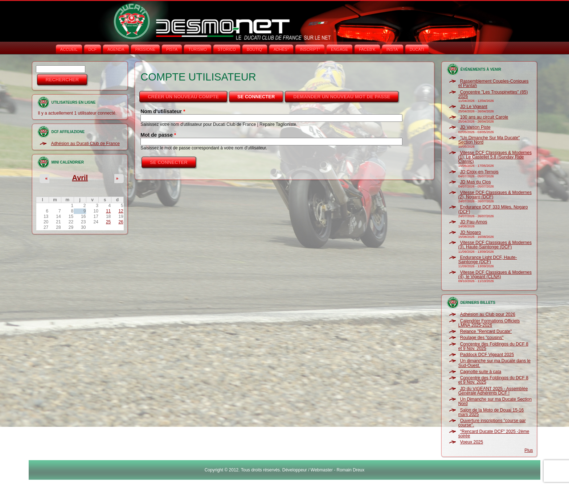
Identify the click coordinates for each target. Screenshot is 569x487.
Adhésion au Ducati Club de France (85, 143)
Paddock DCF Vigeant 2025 (487, 354)
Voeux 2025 (471, 442)
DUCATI (417, 49)
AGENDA (115, 49)
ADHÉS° (281, 49)
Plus (528, 450)
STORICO (227, 49)
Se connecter (260, 94)
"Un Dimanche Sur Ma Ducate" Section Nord (489, 140)
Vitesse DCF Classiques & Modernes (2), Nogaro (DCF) (495, 194)
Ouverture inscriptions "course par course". (492, 423)
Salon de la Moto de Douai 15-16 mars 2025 (491, 412)
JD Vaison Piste (475, 127)
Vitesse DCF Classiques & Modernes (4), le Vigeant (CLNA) (495, 274)
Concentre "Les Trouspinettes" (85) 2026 (493, 94)
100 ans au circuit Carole (484, 117)
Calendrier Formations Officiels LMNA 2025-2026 (489, 323)
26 (120, 221)
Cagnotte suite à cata (480, 371)
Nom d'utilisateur (162, 111)
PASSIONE (145, 49)
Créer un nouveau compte (183, 96)
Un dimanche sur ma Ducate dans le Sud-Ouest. (494, 363)
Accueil (69, 49)
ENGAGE (339, 49)
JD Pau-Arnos (473, 221)
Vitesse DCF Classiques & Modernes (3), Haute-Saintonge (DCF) (495, 244)
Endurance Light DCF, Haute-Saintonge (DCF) (487, 259)
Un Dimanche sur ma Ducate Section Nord (495, 401)
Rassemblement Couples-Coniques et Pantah (493, 83)
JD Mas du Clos (475, 182)
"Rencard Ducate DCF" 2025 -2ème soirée (493, 433)
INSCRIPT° (310, 49)
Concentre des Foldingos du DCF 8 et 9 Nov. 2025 (493, 346)
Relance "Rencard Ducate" (486, 331)
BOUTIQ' (255, 49)
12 (120, 211)
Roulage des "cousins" (482, 337)
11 (108, 211)
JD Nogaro (470, 232)
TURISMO (197, 49)
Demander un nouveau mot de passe (341, 96)
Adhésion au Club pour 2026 (487, 314)
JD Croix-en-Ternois (479, 171)
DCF (93, 49)
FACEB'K (367, 49)
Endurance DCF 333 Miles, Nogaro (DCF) (493, 209)
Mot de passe (158, 135)
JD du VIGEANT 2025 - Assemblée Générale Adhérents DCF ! (493, 391)
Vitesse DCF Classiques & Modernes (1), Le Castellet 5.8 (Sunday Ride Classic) (495, 157)
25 (108, 221)
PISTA (171, 49)
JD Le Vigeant (473, 106)
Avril (80, 178)
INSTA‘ (392, 49)
